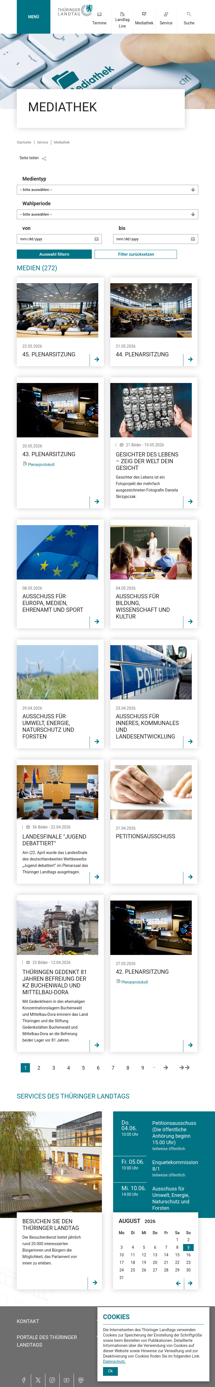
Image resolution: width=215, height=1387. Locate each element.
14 (166, 1255)
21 (166, 1262)
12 (144, 1255)
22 (177, 1262)
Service (166, 23)
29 (177, 1270)
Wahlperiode (110, 209)
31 (121, 1277)
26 (144, 1270)
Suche (189, 23)
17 (121, 1262)
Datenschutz (114, 1361)
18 (133, 1262)
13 (155, 1255)
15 (177, 1255)
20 (155, 1262)
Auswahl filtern (54, 254)
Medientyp (110, 185)
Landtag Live (122, 22)
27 (155, 1270)
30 (188, 1270)
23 (188, 1262)
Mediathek (144, 23)
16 (188, 1255)
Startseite (24, 142)
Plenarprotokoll (41, 464)
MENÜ (33, 17)
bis (158, 237)
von (62, 237)
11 (133, 1255)
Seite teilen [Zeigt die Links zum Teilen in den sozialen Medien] (29, 158)
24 (121, 1270)
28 (166, 1270)
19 (144, 1262)
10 (121, 1255)
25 (133, 1270)
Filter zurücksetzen (135, 254)
